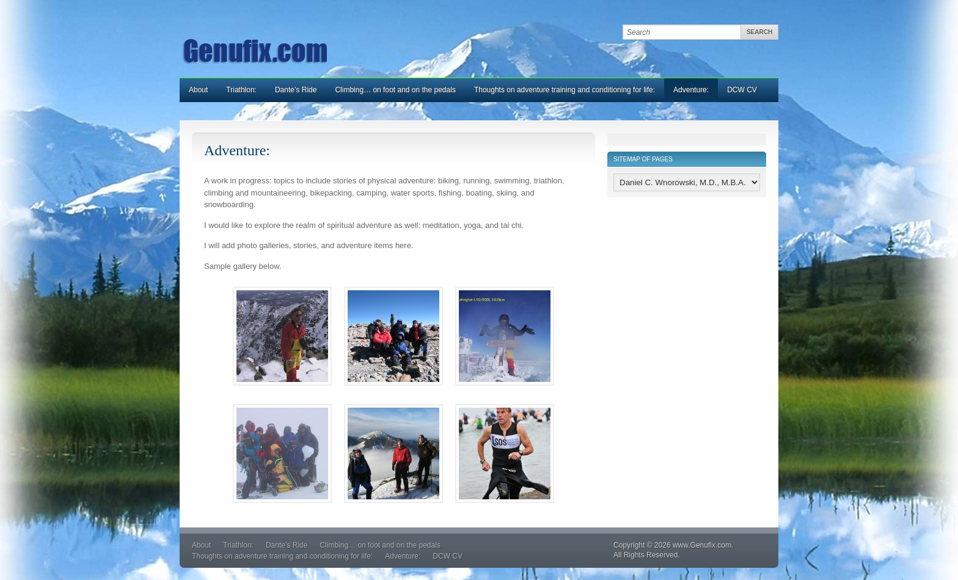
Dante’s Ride (295, 90)
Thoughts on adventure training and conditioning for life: (564, 90)
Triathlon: (241, 90)
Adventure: (691, 90)
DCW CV (742, 90)
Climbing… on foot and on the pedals (395, 90)
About (198, 90)
